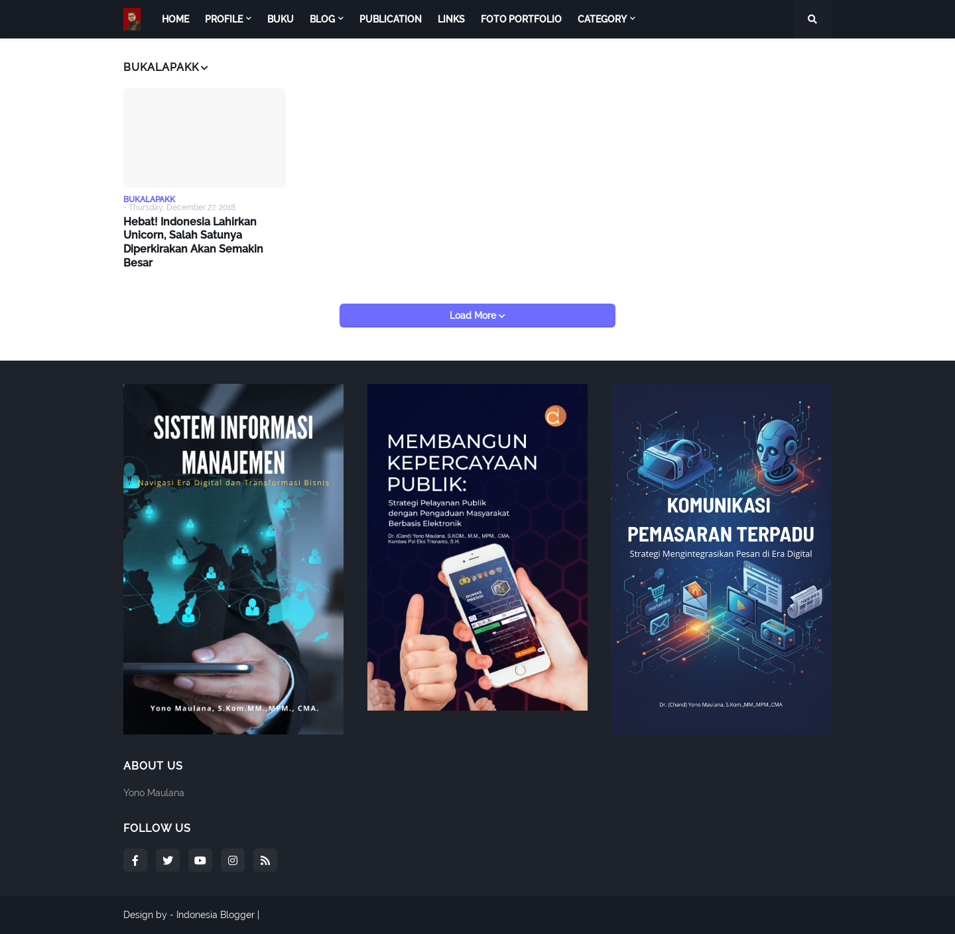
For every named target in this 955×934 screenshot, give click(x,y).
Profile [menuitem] (224, 19)
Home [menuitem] (175, 19)
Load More (474, 315)
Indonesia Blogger (215, 914)
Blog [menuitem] (322, 19)
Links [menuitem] (451, 19)
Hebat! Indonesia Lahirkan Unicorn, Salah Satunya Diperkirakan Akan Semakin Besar (193, 242)
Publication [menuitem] (390, 19)
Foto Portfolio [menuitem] (521, 19)
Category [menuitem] (602, 19)
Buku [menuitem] (280, 19)
